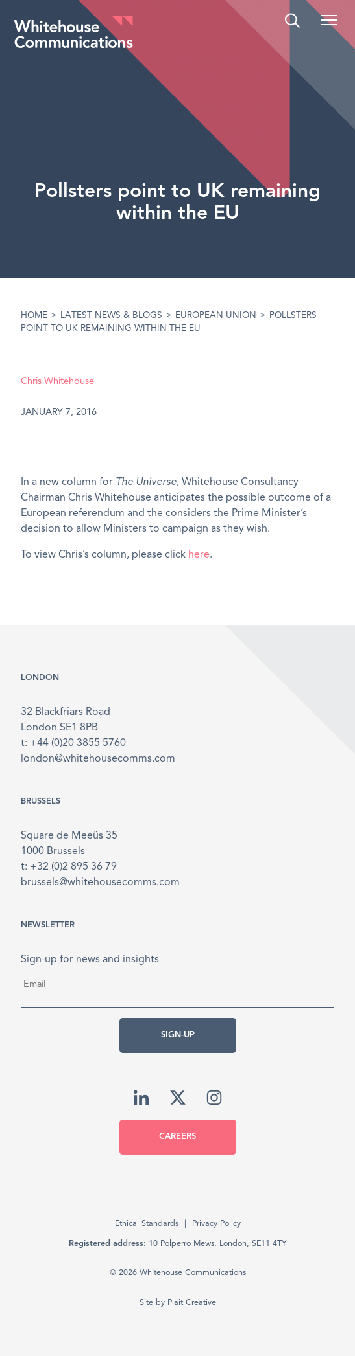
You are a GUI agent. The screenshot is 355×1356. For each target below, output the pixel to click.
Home (34, 315)
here (199, 555)
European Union (215, 315)
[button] (329, 20)
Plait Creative (191, 1302)
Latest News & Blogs (111, 315)
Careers (177, 1137)
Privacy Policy (216, 1223)
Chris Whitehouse (57, 382)
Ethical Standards (146, 1223)
